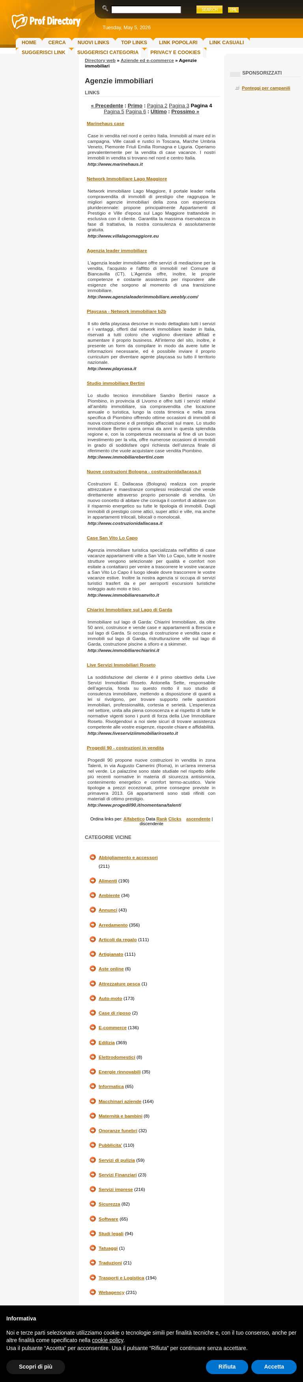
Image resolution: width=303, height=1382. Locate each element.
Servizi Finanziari (118, 1175)
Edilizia (107, 1042)
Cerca (56, 42)
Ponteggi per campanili (266, 88)
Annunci (108, 910)
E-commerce (113, 1027)
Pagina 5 (114, 111)
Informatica (111, 1086)
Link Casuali (226, 42)
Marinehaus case (105, 123)
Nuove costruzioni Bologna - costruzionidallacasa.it (144, 471)
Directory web (100, 60)
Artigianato (111, 954)
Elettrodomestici (117, 1057)
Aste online (111, 969)
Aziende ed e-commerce (147, 60)
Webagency (112, 1292)
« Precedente (107, 106)
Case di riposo (115, 1013)
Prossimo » (185, 111)
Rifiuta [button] (227, 1366)
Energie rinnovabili (119, 1072)
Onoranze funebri (118, 1130)
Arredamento (113, 925)
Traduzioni (110, 1263)
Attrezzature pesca (119, 984)
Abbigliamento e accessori (128, 857)
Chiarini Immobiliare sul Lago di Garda (129, 609)
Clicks (174, 818)
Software (108, 1219)
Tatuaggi (108, 1248)
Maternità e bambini (120, 1116)
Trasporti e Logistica (121, 1278)
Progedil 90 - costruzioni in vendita (125, 748)
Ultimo (159, 111)
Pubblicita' (110, 1145)
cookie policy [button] (107, 1340)
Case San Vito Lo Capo (112, 538)
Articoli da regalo (118, 939)
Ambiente (109, 895)
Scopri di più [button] (35, 1366)
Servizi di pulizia (117, 1160)
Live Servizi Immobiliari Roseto (121, 665)
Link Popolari (178, 42)
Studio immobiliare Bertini (116, 383)
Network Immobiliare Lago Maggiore (127, 179)
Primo (135, 106)
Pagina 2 (157, 106)
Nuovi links (93, 42)
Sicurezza (109, 1204)
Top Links (134, 42)
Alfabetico (134, 818)
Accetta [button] (274, 1366)
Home (29, 42)
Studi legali (111, 1233)
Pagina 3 (179, 106)
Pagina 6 (135, 111)
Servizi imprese (116, 1189)
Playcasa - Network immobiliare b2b (126, 311)
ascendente (198, 818)
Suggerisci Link (43, 52)
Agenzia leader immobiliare (117, 250)
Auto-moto (110, 998)
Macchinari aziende (120, 1101)
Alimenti (108, 881)
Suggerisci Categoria (107, 52)
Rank (161, 818)
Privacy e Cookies (175, 52)
